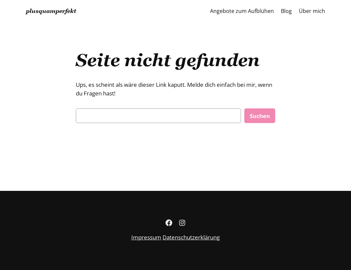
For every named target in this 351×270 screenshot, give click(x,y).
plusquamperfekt (51, 11)
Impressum (146, 237)
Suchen (260, 116)
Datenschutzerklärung (191, 237)
